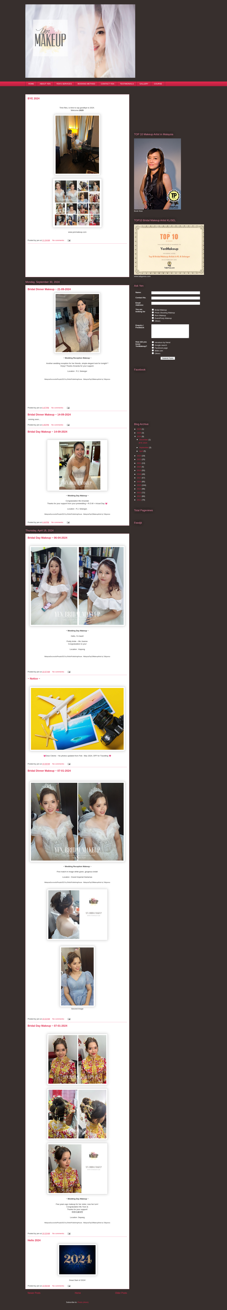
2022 (139, 462)
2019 (139, 473)
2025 (139, 435)
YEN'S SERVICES (64, 84)
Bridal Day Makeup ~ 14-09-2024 (47, 431)
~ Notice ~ (34, 678)
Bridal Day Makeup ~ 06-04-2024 (47, 537)
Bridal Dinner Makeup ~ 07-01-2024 (49, 770)
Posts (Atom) (83, 1302)
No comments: (58, 240)
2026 (139, 432)
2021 (139, 466)
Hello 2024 (34, 1240)
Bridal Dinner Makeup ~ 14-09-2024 (49, 414)
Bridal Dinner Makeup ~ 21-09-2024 (49, 289)
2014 (139, 491)
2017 (139, 480)
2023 (139, 458)
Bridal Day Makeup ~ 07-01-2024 (47, 1025)
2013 (139, 495)
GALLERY (144, 84)
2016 (139, 484)
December (144, 442)
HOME (31, 84)
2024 (139, 439)
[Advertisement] (77, 260)
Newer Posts (34, 1293)
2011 (139, 502)
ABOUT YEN (45, 84)
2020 (139, 469)
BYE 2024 (34, 98)
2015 (139, 488)
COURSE (158, 84)
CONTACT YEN (107, 84)
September (144, 450)
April (141, 454)
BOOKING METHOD (86, 84)
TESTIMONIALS (127, 84)
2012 (139, 499)
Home (78, 1293)
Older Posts (121, 1293)
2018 (139, 477)
